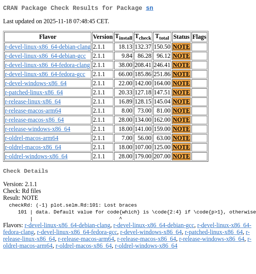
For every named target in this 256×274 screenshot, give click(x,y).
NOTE (181, 48)
